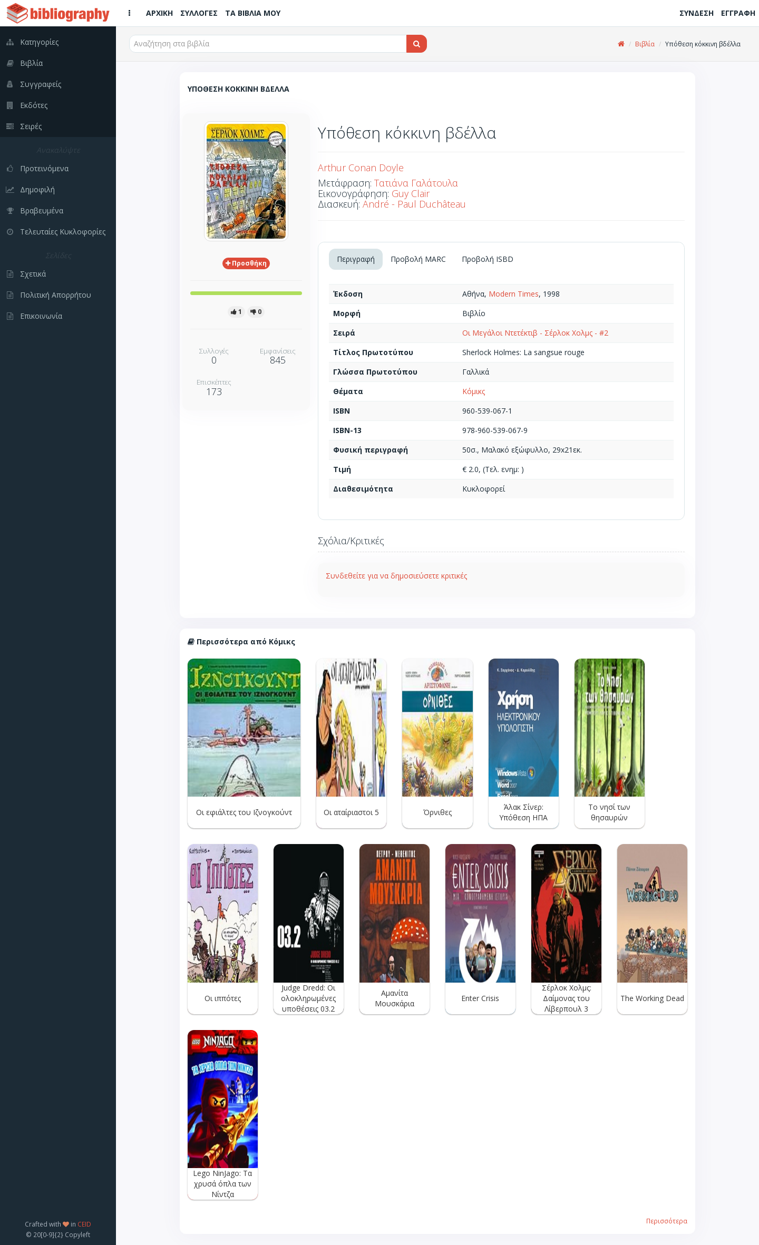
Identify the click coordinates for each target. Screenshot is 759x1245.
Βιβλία (645, 44)
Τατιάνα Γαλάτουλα (416, 183)
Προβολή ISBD (487, 259)
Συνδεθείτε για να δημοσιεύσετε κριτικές (396, 576)
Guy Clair (411, 193)
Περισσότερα (666, 1221)
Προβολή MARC (418, 259)
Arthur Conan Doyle (361, 167)
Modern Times (514, 294)
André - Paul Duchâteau (414, 204)
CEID (84, 1224)
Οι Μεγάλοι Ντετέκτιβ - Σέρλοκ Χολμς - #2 (535, 333)
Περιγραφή (356, 259)
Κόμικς (473, 391)
